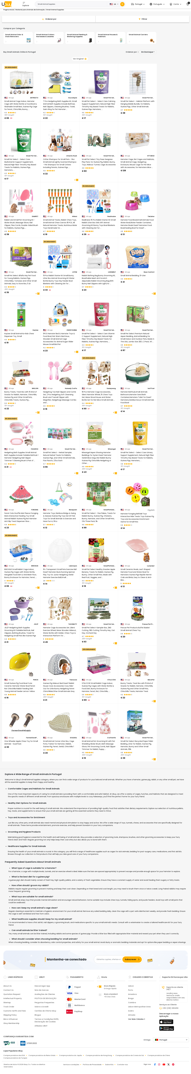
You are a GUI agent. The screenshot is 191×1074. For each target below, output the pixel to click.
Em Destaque (147, 52)
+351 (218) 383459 (170, 1008)
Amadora (132, 994)
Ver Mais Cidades (136, 1019)
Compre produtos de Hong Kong (99, 1055)
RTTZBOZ (150, 156)
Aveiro (131, 1011)
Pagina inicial (8, 10)
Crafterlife (111, 738)
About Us (7, 986)
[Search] (122, 4)
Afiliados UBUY (41, 1026)
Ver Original (79, 59)
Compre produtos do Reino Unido (42, 1055)
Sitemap (7, 1002)
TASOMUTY (72, 624)
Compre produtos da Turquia (15, 1058)
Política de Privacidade (92, 1064)
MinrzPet (151, 680)
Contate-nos (122, 1064)
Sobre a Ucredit (41, 1006)
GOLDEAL (73, 738)
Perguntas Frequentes (44, 1002)
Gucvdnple (72, 98)
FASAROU (34, 449)
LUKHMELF (112, 272)
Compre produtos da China (159, 1055)
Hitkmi (74, 216)
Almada (131, 1015)
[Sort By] (49, 19)
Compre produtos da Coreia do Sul (129, 1055)
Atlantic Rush (71, 156)
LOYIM (74, 272)
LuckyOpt (150, 566)
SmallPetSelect (110, 510)
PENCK (35, 680)
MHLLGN (35, 388)
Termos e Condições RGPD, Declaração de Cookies (47, 1020)
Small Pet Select (110, 98)
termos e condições (71, 1064)
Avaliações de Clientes (45, 994)
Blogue (38, 1015)
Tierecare (73, 680)
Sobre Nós (109, 1064)
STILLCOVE (111, 680)
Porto (130, 990)
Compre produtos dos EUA (14, 1055)
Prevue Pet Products (148, 624)
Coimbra (132, 1002)
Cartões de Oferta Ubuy (45, 1011)
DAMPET (35, 216)
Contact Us (8, 990)
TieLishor (151, 216)
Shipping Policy (10, 1015)
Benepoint (73, 510)
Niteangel (112, 449)
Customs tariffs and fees (14, 1011)
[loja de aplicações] (166, 1022)
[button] (138, 4)
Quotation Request (11, 994)
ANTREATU (34, 98)
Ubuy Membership (11, 1023)
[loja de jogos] (166, 1029)
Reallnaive (111, 216)
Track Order (8, 1006)
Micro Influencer (10, 1019)
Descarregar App (42, 986)
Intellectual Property (12, 998)
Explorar (26, 4)
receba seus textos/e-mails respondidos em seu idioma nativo (175, 996)
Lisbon (131, 986)
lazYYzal (151, 388)
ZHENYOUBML (72, 330)
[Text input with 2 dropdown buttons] (71, 4)
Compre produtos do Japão (70, 1055)
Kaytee (35, 330)
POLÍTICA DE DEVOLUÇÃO (45, 998)
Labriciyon (73, 566)
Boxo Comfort (149, 272)
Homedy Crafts (71, 388)
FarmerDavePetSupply (32, 738)
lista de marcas (42, 990)
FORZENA (34, 510)
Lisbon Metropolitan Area (139, 1006)
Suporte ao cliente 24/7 (174, 988)
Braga (131, 998)
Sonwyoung (111, 388)
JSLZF (36, 624)
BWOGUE (34, 566)
